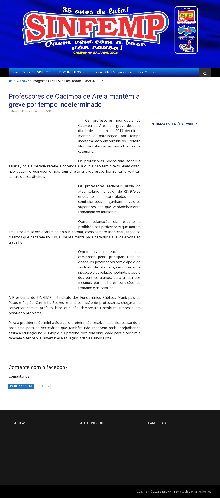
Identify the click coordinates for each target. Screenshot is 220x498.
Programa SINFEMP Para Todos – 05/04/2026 (68, 81)
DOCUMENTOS (72, 72)
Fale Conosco (147, 72)
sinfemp (13, 111)
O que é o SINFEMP (39, 72)
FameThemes (202, 491)
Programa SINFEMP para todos (112, 72)
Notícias (43, 386)
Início (14, 72)
